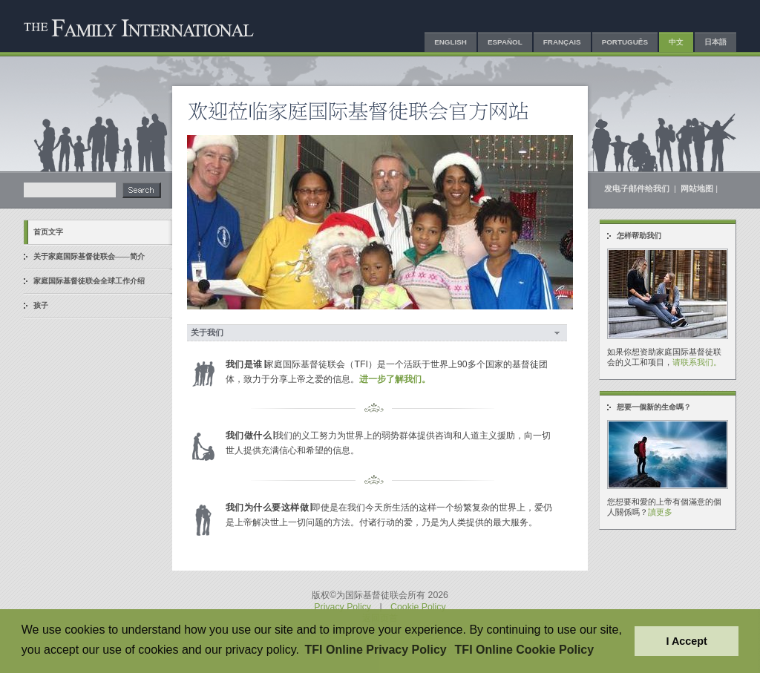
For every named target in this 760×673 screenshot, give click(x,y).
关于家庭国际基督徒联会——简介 (89, 256)
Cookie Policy (418, 607)
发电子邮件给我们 (638, 188)
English (450, 42)
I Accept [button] (686, 641)
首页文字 (48, 232)
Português (625, 42)
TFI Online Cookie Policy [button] (524, 649)
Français (562, 42)
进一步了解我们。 (394, 379)
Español (505, 42)
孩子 (40, 305)
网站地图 (697, 188)
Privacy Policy (342, 607)
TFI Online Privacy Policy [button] (376, 649)
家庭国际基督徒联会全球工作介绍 (89, 281)
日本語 (715, 42)
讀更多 (660, 512)
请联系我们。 (696, 362)
